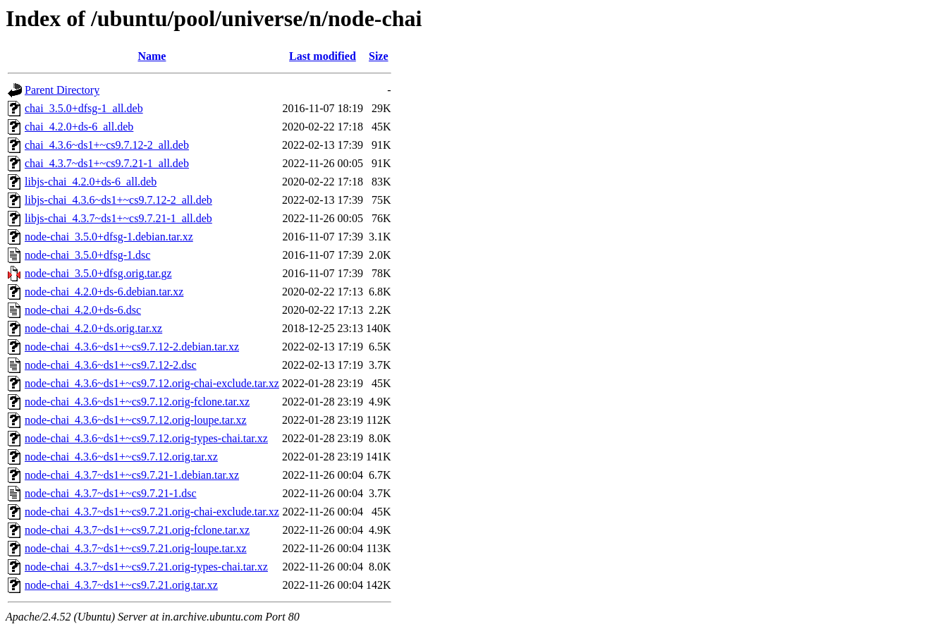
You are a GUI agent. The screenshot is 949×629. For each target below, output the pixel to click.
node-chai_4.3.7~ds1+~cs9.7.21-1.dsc (111, 493)
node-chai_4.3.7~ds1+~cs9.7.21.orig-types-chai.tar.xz (146, 567)
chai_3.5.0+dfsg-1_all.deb (84, 108)
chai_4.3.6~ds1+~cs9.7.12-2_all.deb (107, 145)
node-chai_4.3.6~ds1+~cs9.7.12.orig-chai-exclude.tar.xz (152, 383)
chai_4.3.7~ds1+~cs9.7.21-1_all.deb (107, 163)
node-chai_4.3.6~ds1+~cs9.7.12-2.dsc (111, 365)
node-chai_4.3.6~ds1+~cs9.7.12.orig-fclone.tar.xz (137, 402)
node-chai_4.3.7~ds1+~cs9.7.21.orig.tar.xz (121, 585)
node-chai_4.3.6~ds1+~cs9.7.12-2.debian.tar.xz (132, 347)
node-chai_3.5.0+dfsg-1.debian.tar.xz (109, 237)
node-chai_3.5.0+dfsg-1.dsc (87, 255)
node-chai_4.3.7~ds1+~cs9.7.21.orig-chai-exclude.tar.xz (152, 512)
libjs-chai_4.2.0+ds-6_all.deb (91, 182)
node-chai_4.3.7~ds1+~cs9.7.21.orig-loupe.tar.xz (136, 548)
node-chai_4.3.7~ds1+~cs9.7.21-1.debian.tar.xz (132, 475)
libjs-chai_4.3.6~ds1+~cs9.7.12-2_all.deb (118, 200)
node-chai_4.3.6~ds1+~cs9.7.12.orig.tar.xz (121, 457)
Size (378, 56)
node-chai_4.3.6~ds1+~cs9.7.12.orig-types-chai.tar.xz (146, 438)
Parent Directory (62, 90)
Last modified (322, 56)
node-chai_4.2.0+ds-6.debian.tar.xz (104, 292)
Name (151, 56)
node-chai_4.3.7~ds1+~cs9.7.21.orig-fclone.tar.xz (137, 530)
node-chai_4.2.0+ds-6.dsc (83, 310)
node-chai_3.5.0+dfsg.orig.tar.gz (98, 273)
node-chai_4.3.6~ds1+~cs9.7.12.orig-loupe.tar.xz (136, 420)
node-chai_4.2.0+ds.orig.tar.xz (93, 328)
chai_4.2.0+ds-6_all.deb (79, 127)
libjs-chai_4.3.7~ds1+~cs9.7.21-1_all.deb (118, 218)
